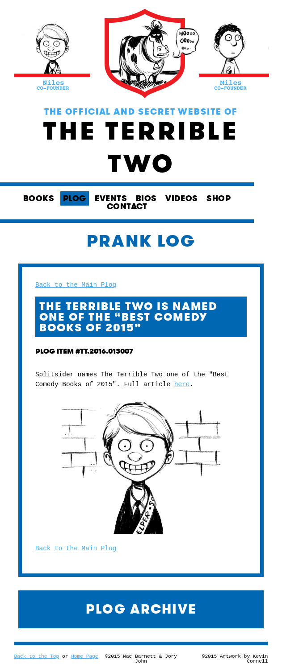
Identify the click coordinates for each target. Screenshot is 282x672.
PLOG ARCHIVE (141, 609)
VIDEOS (181, 198)
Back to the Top (36, 656)
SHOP (218, 198)
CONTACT (127, 206)
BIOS (146, 198)
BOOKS (39, 198)
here (182, 384)
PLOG (74, 198)
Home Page (84, 656)
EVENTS (111, 198)
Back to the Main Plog (75, 285)
